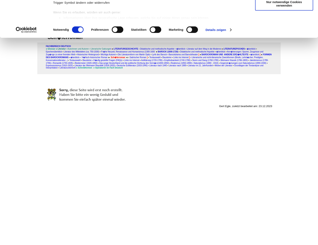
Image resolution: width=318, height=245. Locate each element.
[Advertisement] (22, 85)
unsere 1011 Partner (80, 14)
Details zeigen (215, 61)
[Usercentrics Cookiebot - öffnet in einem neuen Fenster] (26, 62)
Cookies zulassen (284, 10)
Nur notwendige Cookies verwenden (284, 35)
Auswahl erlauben (284, 22)
